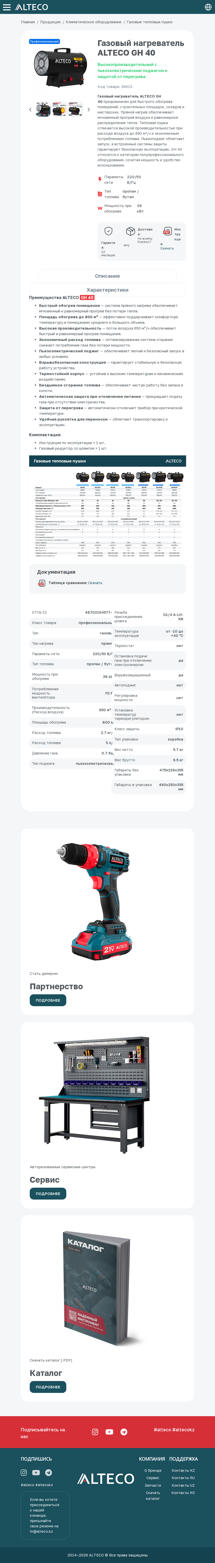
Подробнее (48, 1000)
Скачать (95, 583)
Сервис (152, 1478)
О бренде (153, 1470)
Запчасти (153, 1485)
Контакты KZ (183, 1470)
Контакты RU (183, 1478)
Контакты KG (183, 1492)
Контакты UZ (183, 1485)
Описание (107, 276)
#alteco (162, 1429)
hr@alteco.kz (41, 1531)
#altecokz (183, 1429)
